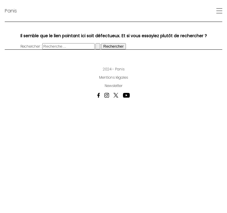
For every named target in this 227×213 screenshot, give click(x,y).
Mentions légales (113, 77)
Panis (11, 10)
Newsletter (113, 85)
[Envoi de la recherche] (97, 46)
